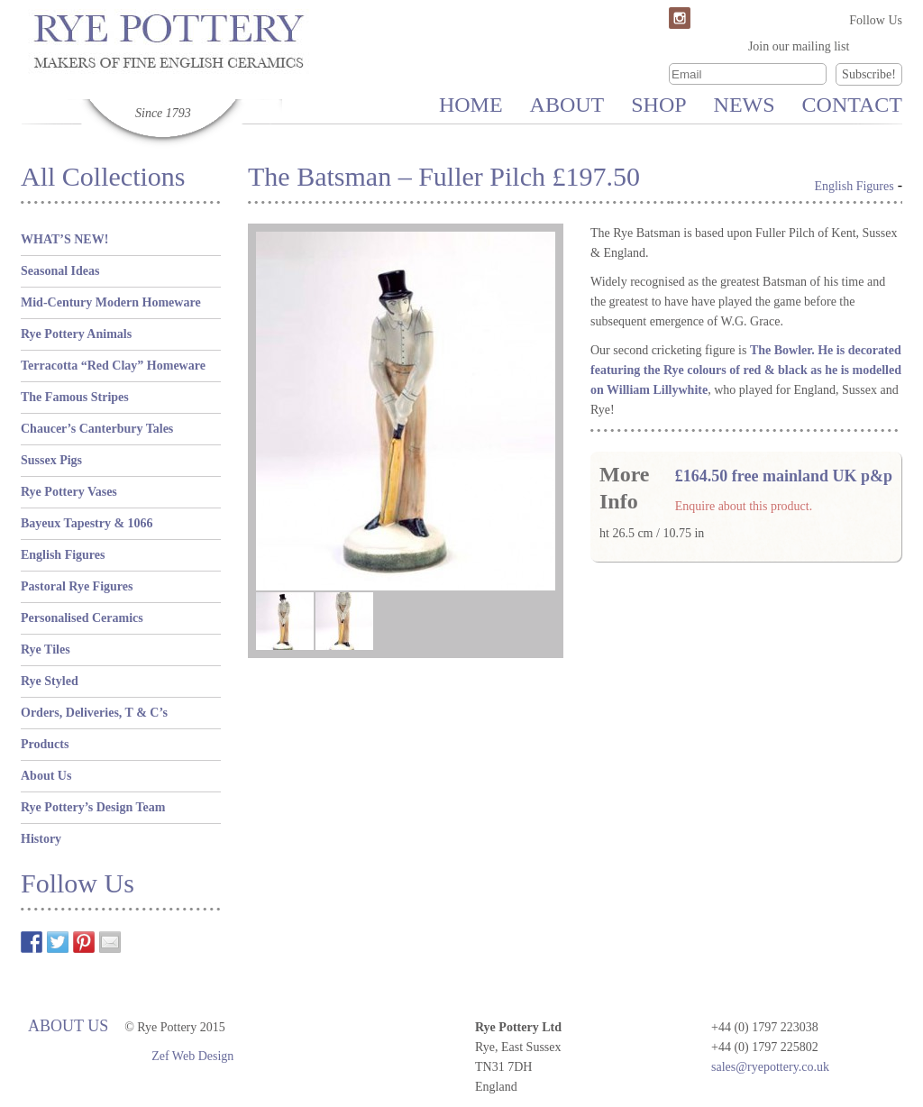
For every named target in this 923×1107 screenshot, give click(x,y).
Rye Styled (49, 681)
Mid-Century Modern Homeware (111, 302)
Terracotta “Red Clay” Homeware (113, 365)
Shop (658, 104)
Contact (852, 104)
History (41, 839)
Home (471, 104)
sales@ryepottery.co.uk (770, 1067)
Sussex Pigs (51, 460)
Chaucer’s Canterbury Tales (97, 428)
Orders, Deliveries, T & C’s (94, 712)
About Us (46, 775)
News (744, 104)
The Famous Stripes (75, 397)
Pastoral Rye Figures (77, 586)
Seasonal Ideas (60, 271)
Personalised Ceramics (82, 618)
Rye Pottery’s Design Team (93, 807)
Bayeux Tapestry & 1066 (87, 523)
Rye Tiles (45, 649)
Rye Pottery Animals (76, 334)
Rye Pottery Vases (69, 492)
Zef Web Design (192, 1056)
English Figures (63, 555)
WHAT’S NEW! (64, 239)
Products (45, 744)
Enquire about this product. (743, 506)
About (567, 104)
